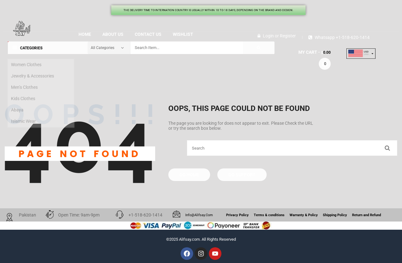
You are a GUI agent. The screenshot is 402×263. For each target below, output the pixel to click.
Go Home (189, 174)
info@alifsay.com (199, 215)
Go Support (242, 174)
